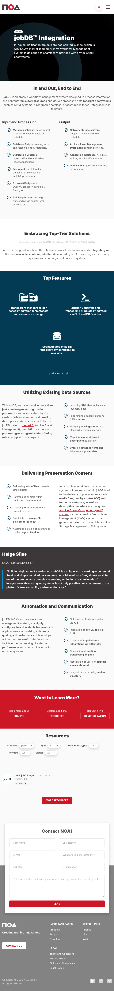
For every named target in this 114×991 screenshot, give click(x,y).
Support (54, 934)
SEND (57, 903)
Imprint (87, 929)
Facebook (101, 981)
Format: (13, 752)
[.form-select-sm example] (26, 745)
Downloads (56, 939)
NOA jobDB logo (28, 779)
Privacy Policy (58, 958)
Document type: (77, 745)
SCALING (19, 715)
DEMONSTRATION (95, 715)
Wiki (85, 939)
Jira (85, 934)
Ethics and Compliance (62, 963)
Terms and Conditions (62, 953)
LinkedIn (92, 981)
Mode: (39, 752)
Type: (42, 745)
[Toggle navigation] (108, 7)
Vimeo (109, 981)
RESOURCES (57, 715)
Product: (12, 745)
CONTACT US (14, 945)
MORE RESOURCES (57, 800)
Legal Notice (57, 967)
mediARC (28, 425)
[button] (99, 7)
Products (55, 929)
